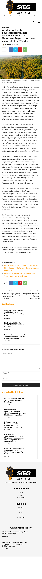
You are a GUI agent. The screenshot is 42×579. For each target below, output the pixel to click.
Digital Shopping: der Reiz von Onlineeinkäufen (21, 265)
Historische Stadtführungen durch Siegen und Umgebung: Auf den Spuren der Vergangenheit (14, 438)
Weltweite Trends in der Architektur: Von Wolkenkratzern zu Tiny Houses (14, 313)
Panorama (5, 27)
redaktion (8, 45)
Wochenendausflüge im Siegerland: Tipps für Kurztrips (14, 400)
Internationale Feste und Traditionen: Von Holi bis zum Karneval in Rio (14, 336)
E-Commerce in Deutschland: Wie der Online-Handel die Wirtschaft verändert (13, 424)
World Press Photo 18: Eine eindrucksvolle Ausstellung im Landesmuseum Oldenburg (11, 295)
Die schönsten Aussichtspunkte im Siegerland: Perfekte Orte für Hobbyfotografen (15, 412)
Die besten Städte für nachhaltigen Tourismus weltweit (14, 325)
